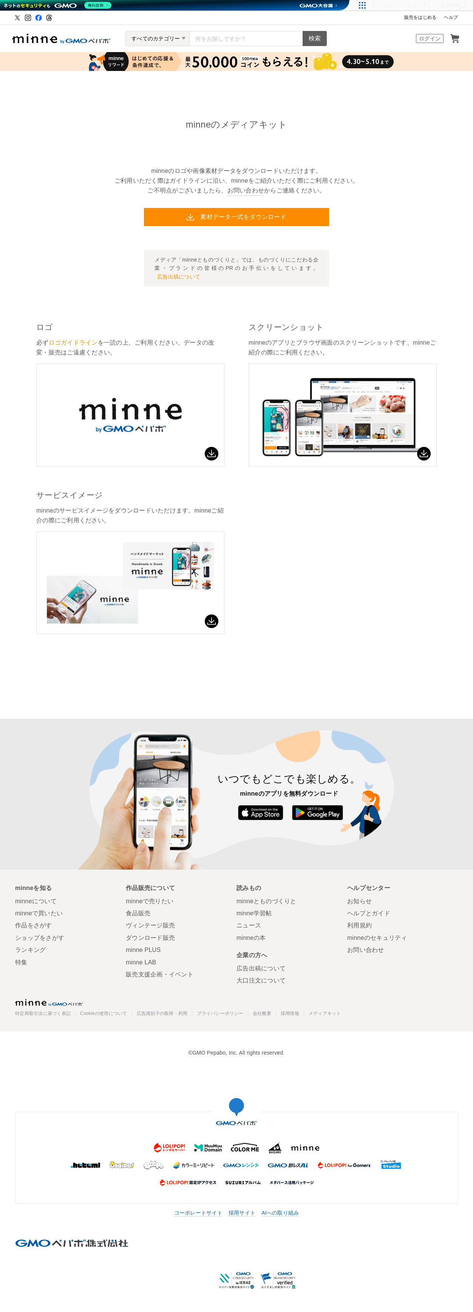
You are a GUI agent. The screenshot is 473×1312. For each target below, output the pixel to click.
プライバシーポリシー (220, 1013)
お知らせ (359, 901)
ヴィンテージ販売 (150, 925)
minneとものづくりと (266, 901)
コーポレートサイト (198, 1213)
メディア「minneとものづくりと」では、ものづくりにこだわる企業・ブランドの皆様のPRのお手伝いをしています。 (236, 269)
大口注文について (261, 980)
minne (49, 1002)
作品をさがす (33, 925)
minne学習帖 (254, 913)
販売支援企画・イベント (159, 974)
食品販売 (138, 913)
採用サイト (242, 1213)
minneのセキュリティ (377, 938)
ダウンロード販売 (150, 938)
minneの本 (251, 938)
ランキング (30, 950)
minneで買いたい (39, 913)
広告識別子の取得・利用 (162, 1013)
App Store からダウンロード (260, 812)
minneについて (36, 901)
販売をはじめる (420, 17)
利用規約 (359, 925)
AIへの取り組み (280, 1213)
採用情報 (290, 1013)
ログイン (430, 38)
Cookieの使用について (103, 1013)
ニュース (248, 925)
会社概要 (262, 1013)
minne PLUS (143, 950)
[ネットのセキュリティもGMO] (58, 5)
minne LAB (141, 962)
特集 (21, 962)
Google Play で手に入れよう (317, 812)
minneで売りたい (149, 901)
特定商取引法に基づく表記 (43, 1013)
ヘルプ (451, 17)
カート (455, 38)
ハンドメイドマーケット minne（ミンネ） (61, 38)
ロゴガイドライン (73, 342)
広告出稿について (261, 968)
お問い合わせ (245, 190)
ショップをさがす (39, 938)
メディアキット (325, 1013)
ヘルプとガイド (368, 913)
